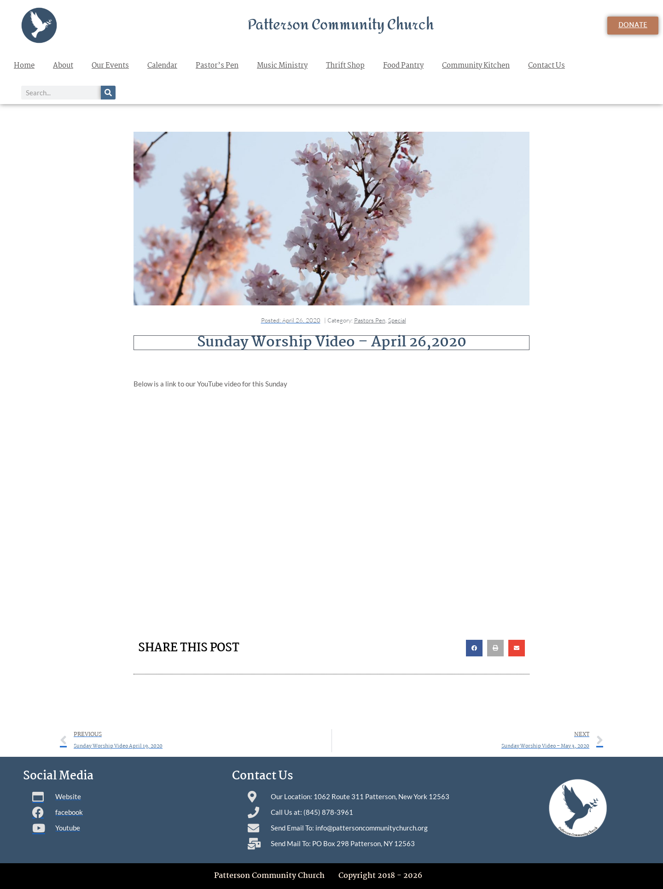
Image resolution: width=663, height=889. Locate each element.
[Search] (108, 92)
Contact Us (546, 65)
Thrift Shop (345, 65)
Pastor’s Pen (217, 65)
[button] (474, 648)
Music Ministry (282, 65)
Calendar (162, 65)
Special (397, 320)
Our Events (110, 65)
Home (24, 65)
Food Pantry (403, 65)
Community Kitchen (476, 65)
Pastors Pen (369, 320)
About (63, 65)
